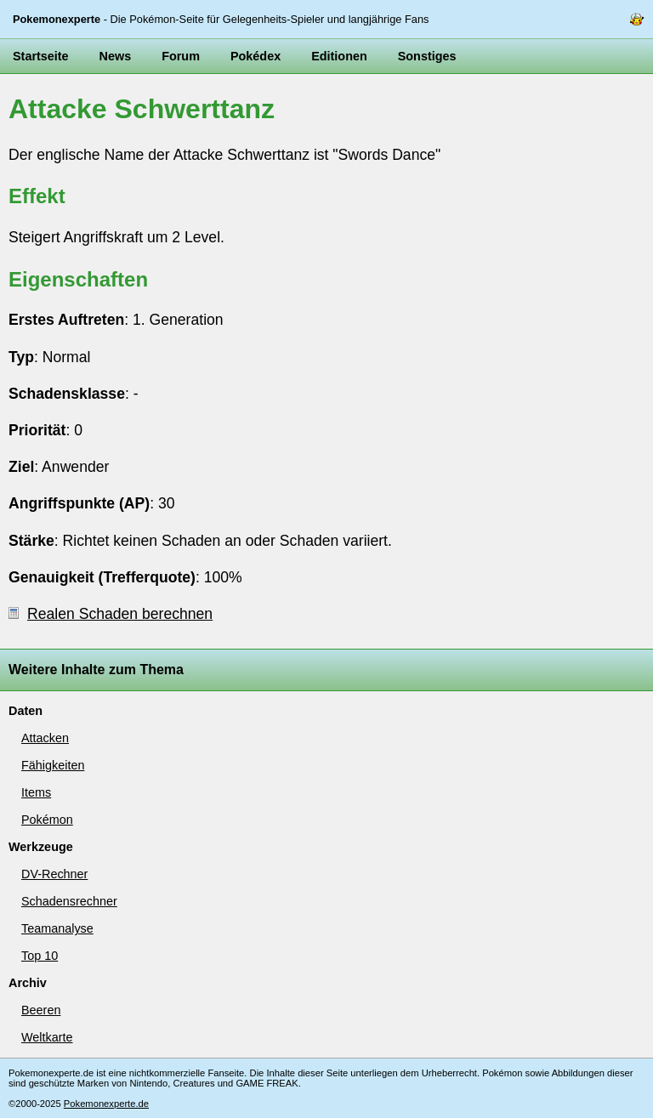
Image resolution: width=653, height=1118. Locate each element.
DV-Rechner (54, 874)
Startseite (41, 56)
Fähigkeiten (52, 765)
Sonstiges (427, 56)
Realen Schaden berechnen (111, 613)
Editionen (339, 56)
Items (36, 792)
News (115, 56)
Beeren (40, 1010)
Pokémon (47, 819)
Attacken (45, 738)
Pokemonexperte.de (106, 1103)
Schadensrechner (69, 901)
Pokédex (255, 56)
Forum (181, 56)
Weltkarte (47, 1037)
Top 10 (39, 955)
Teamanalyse (57, 928)
